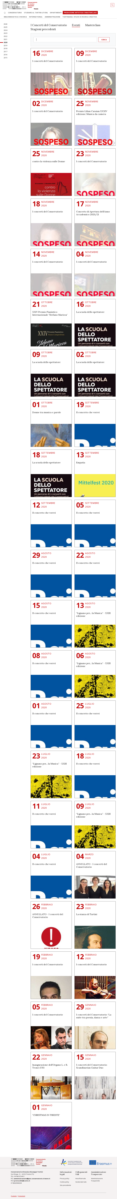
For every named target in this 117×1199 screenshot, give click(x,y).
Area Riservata (80, 1178)
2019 (5, 46)
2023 (5, 33)
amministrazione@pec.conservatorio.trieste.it (32, 1179)
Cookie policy (64, 1182)
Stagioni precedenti (43, 29)
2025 (5, 27)
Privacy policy (64, 1178)
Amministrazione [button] (52, 17)
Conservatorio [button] (15, 13)
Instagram (21, 1196)
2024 (5, 30)
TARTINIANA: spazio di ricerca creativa (79, 17)
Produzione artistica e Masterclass (80, 13)
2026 (5, 24)
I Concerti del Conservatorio (49, 25)
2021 (5, 39)
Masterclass (92, 25)
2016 (5, 55)
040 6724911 (20, 1176)
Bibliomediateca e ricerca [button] (15, 17)
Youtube (14, 1196)
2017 (5, 52)
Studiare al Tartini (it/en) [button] (36, 13)
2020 (5, 42)
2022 (5, 36)
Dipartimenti (56, 13)
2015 (5, 58)
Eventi (76, 25)
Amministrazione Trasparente (97, 1179)
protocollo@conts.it (22, 1181)
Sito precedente (65, 1185)
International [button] (36, 17)
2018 (5, 49)
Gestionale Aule (80, 1182)
